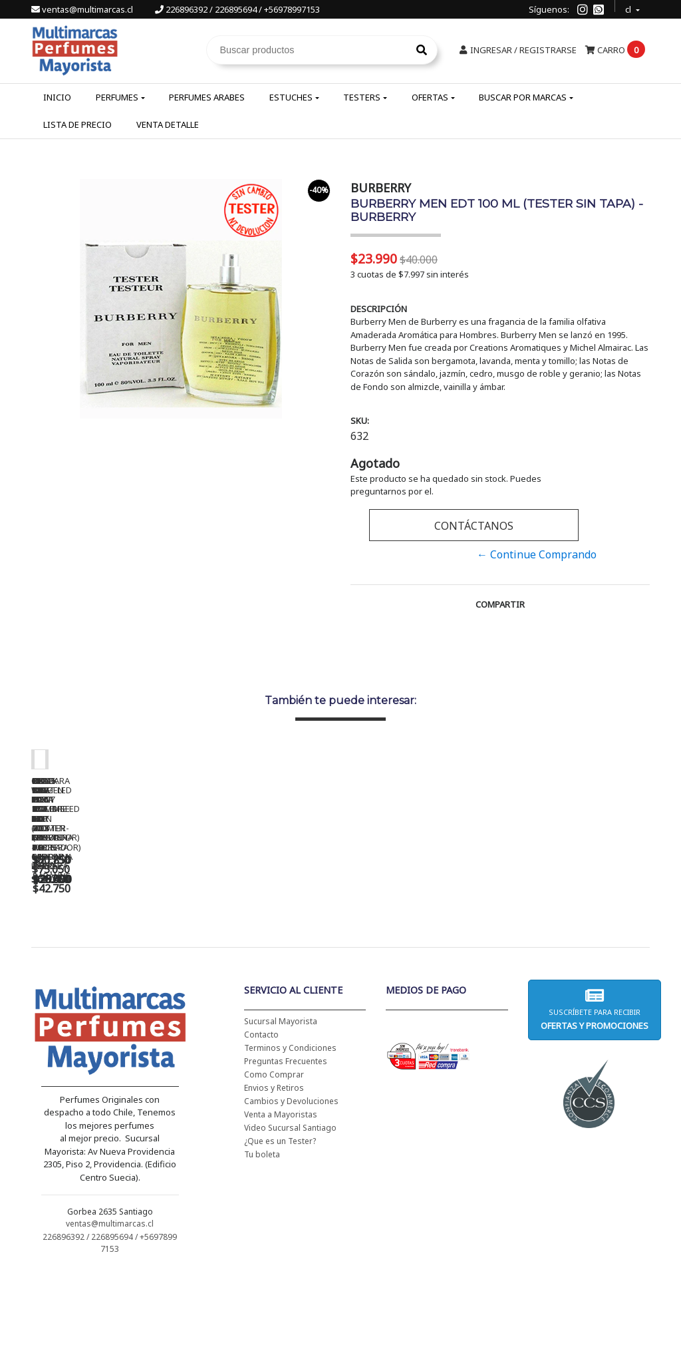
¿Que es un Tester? (280, 1227)
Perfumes (117, 97)
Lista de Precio (77, 124)
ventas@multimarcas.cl (83, 9)
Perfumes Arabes (207, 97)
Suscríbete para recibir (594, 1095)
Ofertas (430, 97)
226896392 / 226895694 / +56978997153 (237, 9)
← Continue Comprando (537, 554)
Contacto (261, 1120)
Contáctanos (473, 525)
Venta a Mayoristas (280, 1200)
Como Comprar (274, 1160)
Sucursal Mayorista (280, 1107)
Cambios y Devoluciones (291, 1187)
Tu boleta (262, 1240)
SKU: (359, 421)
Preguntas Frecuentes (285, 1147)
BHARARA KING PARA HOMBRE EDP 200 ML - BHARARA (497, 957)
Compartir (500, 604)
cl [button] (629, 7)
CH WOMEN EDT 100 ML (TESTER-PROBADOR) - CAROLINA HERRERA (124, 957)
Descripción (378, 309)
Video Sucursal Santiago (290, 1213)
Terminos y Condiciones (290, 1133)
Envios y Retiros (274, 1173)
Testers (361, 97)
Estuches (291, 97)
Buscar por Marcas (523, 97)
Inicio (57, 97)
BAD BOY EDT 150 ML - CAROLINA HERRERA (310, 952)
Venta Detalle (167, 124)
